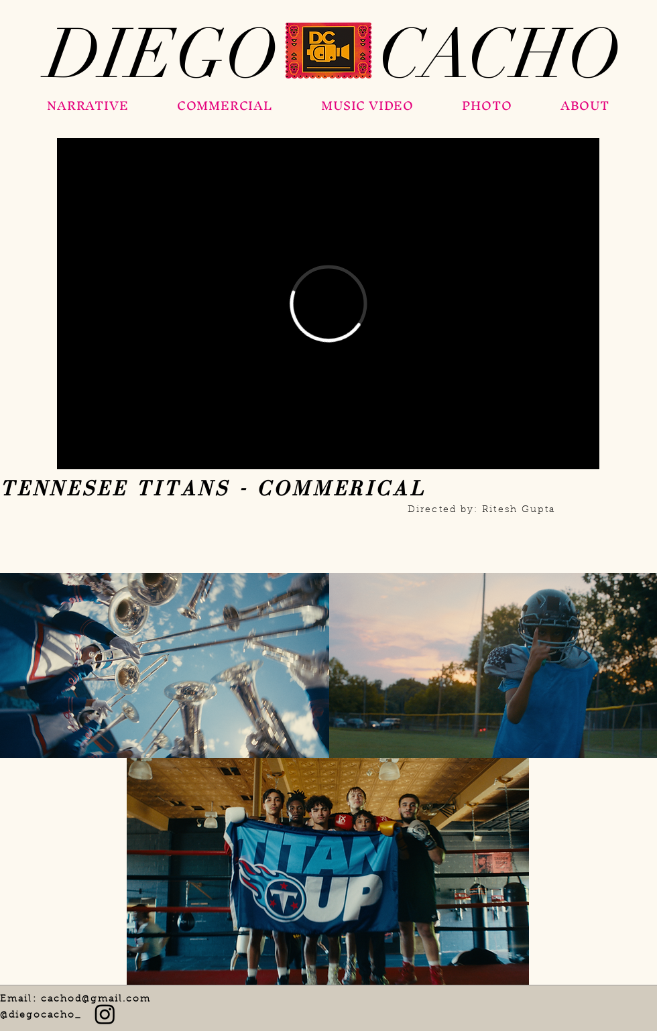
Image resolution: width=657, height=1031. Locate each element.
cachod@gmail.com (96, 999)
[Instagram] (105, 1014)
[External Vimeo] (328, 303)
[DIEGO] (162, 55)
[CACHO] (500, 55)
